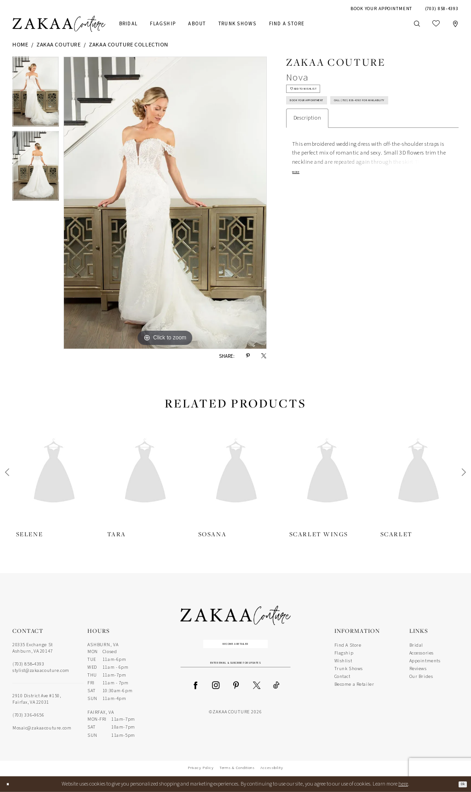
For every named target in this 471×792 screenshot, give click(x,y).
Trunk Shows (348, 669)
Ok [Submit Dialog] (459, 784)
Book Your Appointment (323, 112)
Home (20, 44)
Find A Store (348, 645)
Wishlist (343, 661)
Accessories (421, 653)
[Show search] (417, 24)
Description (307, 152)
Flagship (344, 653)
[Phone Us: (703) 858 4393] (442, 9)
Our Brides (421, 676)
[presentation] (54, 472)
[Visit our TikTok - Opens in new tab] (276, 695)
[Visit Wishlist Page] (436, 24)
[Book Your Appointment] (382, 9)
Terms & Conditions (237, 767)
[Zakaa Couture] (58, 24)
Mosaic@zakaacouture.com (41, 728)
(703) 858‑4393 (28, 664)
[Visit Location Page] (455, 24)
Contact (342, 676)
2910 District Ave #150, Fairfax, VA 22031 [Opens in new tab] (36, 699)
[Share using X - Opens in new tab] (264, 356)
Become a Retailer (235, 646)
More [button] (299, 208)
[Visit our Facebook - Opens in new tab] (195, 695)
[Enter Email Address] (235, 671)
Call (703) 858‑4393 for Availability (335, 131)
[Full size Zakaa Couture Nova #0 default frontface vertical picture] (165, 203)
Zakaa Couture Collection (128, 44)
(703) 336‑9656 (28, 715)
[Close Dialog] (10, 784)
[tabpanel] (35, 94)
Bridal (416, 645)
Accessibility (271, 767)
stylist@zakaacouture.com (40, 670)
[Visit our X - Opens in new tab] (257, 695)
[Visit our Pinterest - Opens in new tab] (236, 695)
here (403, 784)
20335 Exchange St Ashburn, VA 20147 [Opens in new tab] (32, 648)
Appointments (425, 661)
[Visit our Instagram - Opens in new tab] (216, 695)
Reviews (418, 669)
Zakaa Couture (58, 44)
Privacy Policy (200, 767)
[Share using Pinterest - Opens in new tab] (248, 356)
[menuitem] (382, 9)
